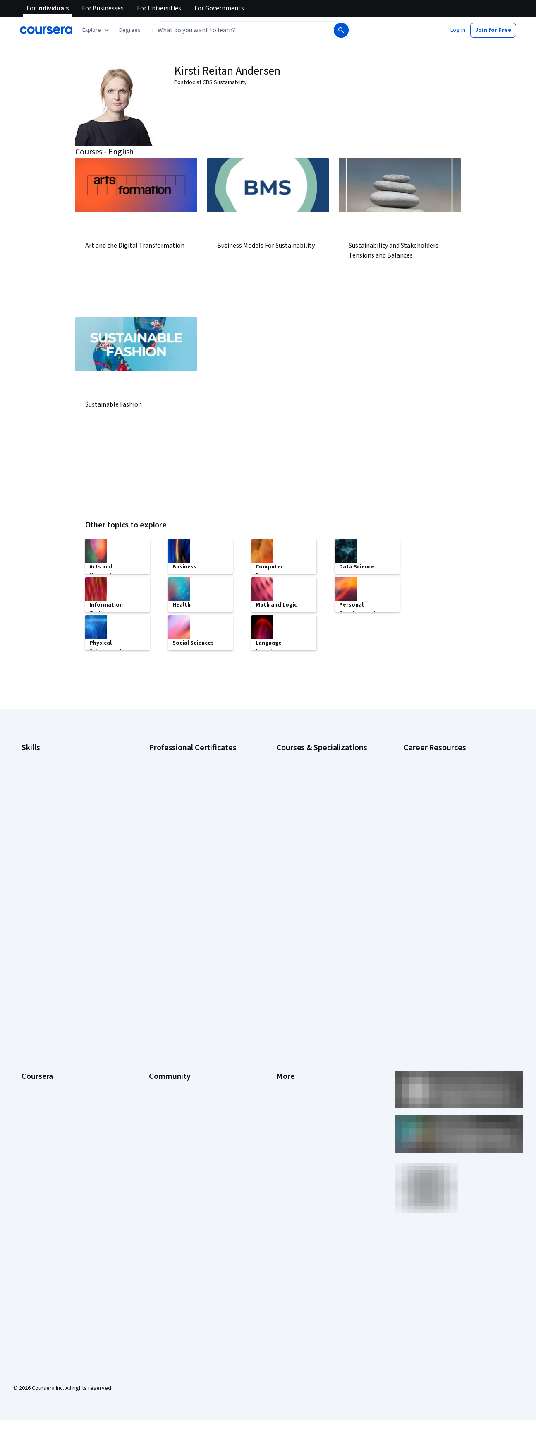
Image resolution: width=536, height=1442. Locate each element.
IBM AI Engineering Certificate (185, 830)
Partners (159, 943)
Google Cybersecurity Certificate (190, 767)
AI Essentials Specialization (309, 755)
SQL (26, 867)
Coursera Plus (39, 993)
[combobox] (234, 30)
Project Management (47, 842)
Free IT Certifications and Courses (446, 825)
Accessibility (292, 993)
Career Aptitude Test (430, 755)
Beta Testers (165, 955)
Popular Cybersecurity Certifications (449, 875)
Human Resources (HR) (49, 817)
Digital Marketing (42, 805)
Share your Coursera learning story (65, 1117)
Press (283, 931)
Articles (285, 1017)
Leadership (35, 955)
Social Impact (38, 1092)
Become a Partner (44, 1080)
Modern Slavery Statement (309, 1055)
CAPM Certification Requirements (445, 767)
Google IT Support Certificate (186, 792)
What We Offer (39, 943)
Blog (154, 968)
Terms (284, 955)
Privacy (285, 968)
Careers (31, 968)
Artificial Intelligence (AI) (51, 767)
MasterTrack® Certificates (54, 1017)
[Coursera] (46, 30)
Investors (288, 943)
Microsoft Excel (40, 830)
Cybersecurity (39, 780)
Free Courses (38, 1104)
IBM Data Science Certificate (184, 854)
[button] (130, 30)
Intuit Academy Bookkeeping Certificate (198, 867)
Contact (286, 1005)
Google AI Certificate (175, 755)
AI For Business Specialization (313, 767)
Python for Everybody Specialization (321, 867)
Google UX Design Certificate (184, 817)
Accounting (35, 755)
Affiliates (287, 1042)
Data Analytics (39, 792)
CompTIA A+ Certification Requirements (453, 780)
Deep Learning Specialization (312, 805)
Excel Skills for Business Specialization (323, 817)
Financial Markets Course (307, 830)
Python (30, 854)
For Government (42, 1055)
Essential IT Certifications (435, 813)
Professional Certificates (53, 1005)
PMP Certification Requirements (443, 863)
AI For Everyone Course (305, 780)
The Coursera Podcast (177, 980)
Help (281, 980)
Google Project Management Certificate (198, 805)
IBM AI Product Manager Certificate (192, 842)
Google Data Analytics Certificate (190, 780)
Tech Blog (161, 993)
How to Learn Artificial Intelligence (446, 850)
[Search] (341, 30)
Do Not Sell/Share (298, 1067)
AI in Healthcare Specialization (313, 792)
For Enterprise (39, 1042)
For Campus (36, 1067)
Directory (287, 1030)
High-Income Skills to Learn (437, 838)
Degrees (32, 1030)
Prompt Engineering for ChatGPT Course (326, 854)
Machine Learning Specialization (315, 842)
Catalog (31, 980)
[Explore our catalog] (96, 30)
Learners (160, 931)
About (29, 931)
